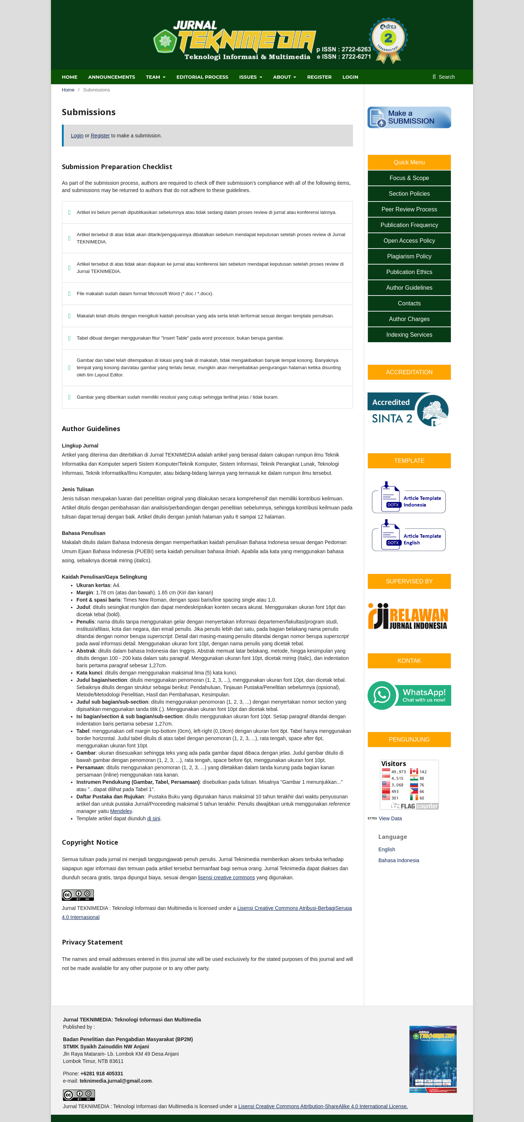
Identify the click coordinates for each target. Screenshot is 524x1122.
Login (350, 77)
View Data (390, 818)
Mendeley (121, 811)
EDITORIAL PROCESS (202, 77)
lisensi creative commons (226, 877)
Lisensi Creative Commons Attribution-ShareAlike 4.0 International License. (323, 1106)
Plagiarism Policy (409, 256)
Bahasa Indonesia (398, 860)
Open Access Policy (409, 241)
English (386, 849)
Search (446, 77)
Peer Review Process (409, 209)
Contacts (409, 303)
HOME (70, 77)
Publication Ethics (409, 272)
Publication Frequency (409, 225)
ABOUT (282, 77)
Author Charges (409, 319)
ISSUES (248, 77)
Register (319, 77)
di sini (153, 818)
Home (68, 90)
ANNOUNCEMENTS (111, 77)
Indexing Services (409, 335)
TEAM (154, 77)
